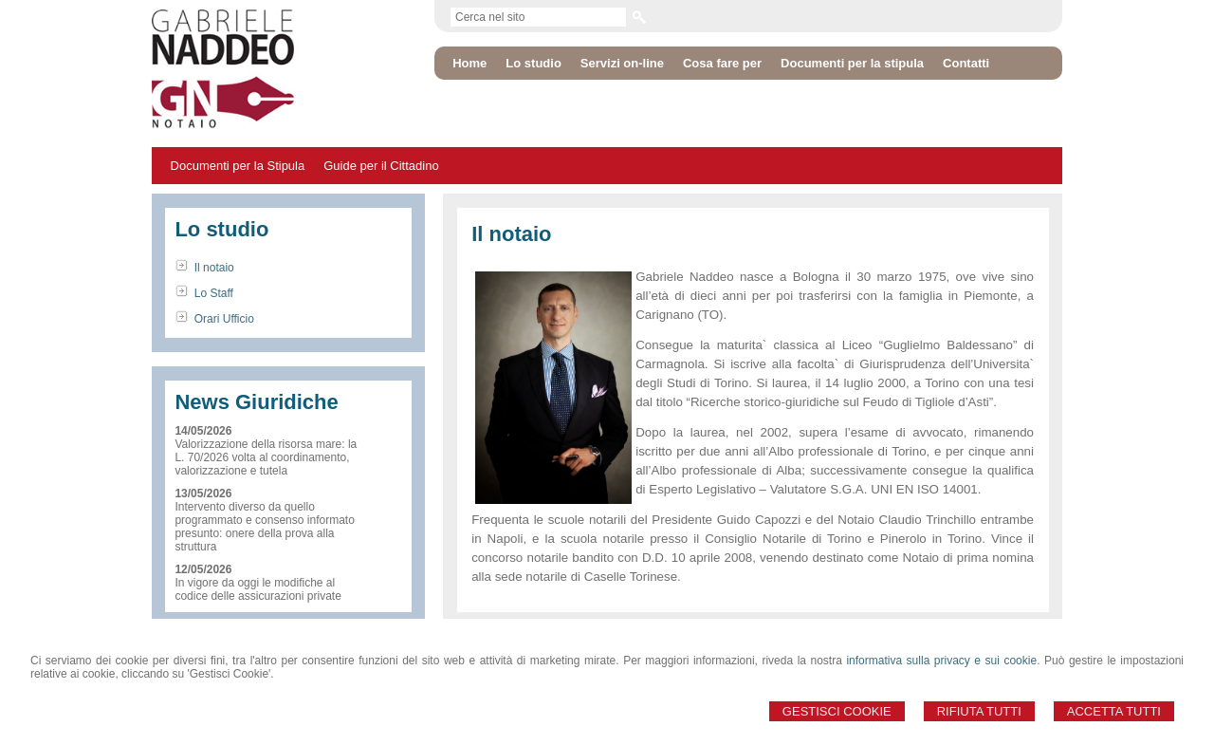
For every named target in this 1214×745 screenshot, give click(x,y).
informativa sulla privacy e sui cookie (941, 660)
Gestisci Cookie (837, 711)
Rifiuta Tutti (979, 711)
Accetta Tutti (1114, 711)
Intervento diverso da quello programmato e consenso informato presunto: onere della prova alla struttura (264, 526)
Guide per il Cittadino (380, 165)
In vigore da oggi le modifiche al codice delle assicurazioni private (257, 589)
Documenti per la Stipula (238, 165)
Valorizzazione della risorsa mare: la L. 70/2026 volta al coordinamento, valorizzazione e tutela (266, 457)
